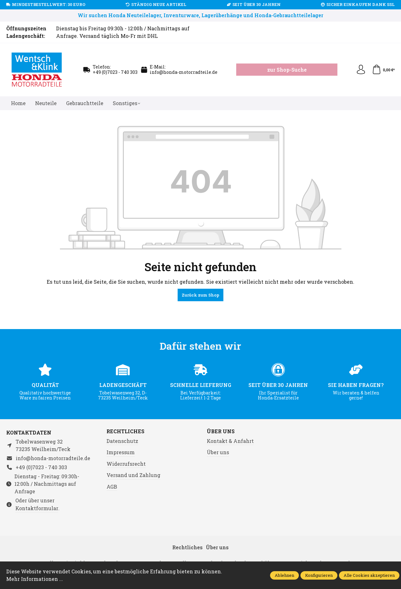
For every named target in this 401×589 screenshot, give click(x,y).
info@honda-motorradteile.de (183, 72)
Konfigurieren (319, 575)
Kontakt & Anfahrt (230, 441)
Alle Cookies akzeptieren (369, 575)
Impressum (121, 452)
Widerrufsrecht (126, 463)
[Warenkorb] (383, 70)
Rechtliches (125, 431)
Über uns (221, 431)
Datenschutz (122, 441)
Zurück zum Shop (200, 295)
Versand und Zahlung (133, 475)
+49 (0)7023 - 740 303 (115, 72)
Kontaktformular (36, 508)
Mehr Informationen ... (34, 579)
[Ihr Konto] (361, 70)
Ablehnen (284, 575)
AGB (112, 486)
